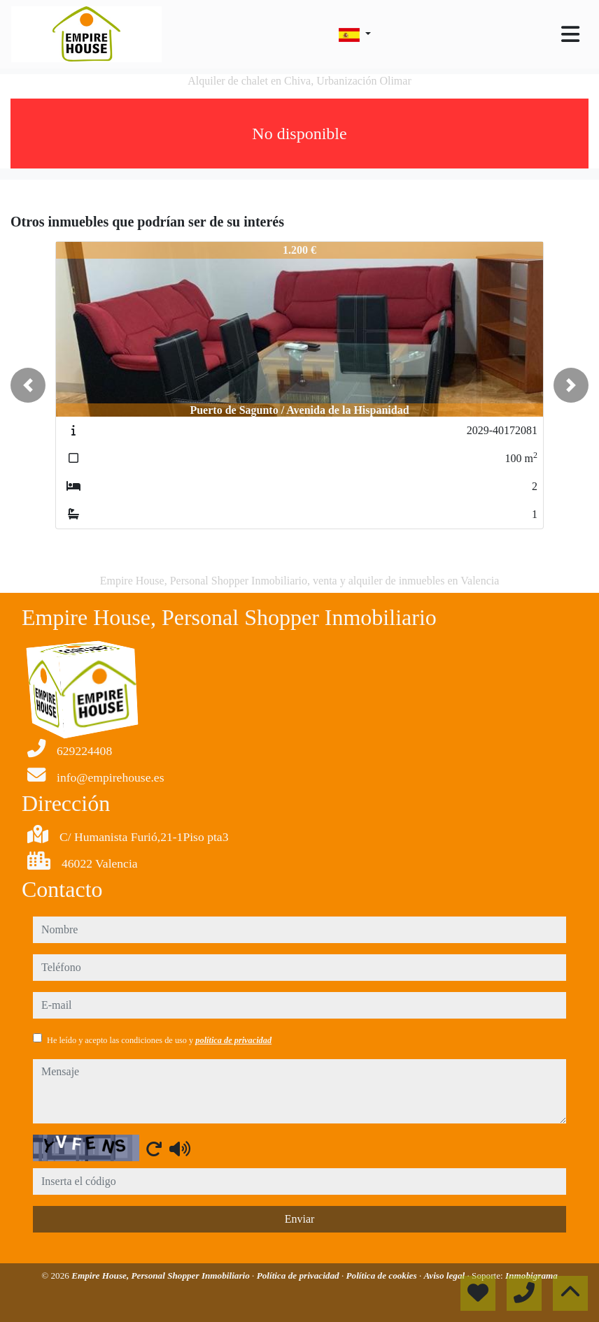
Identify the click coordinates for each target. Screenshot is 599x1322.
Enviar (300, 1219)
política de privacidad (233, 1040)
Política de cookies (382, 1275)
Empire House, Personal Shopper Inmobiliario (161, 1275)
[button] (27, 385)
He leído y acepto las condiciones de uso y (159, 1040)
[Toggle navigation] (570, 34)
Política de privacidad (299, 1275)
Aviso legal (445, 1275)
